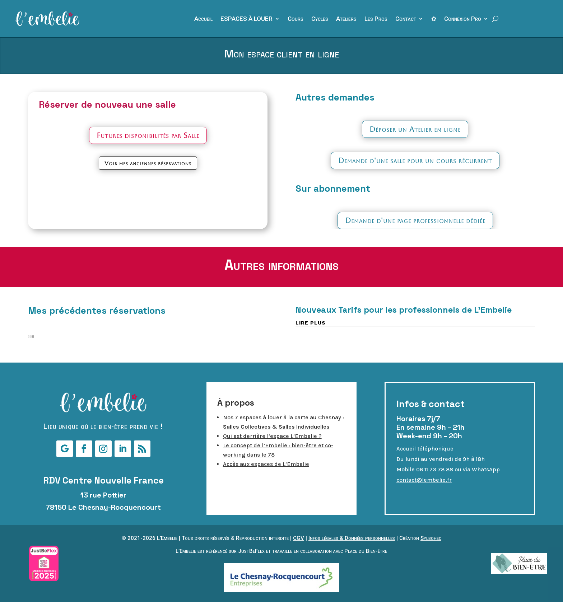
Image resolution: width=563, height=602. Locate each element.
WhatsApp (486, 469)
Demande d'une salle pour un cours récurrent (415, 160)
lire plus (311, 323)
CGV (298, 538)
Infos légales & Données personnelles (351, 538)
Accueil (203, 19)
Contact (405, 19)
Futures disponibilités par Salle (148, 135)
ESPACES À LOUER (246, 19)
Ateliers (346, 19)
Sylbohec (430, 538)
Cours (295, 19)
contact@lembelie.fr (424, 479)
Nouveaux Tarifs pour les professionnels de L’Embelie (404, 309)
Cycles (319, 19)
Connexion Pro (462, 19)
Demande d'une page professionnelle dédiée (415, 220)
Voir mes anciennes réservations (147, 163)
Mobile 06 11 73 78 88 (424, 469)
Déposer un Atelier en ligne (415, 129)
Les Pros (375, 19)
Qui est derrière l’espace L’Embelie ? (272, 436)
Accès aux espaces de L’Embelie (266, 464)
